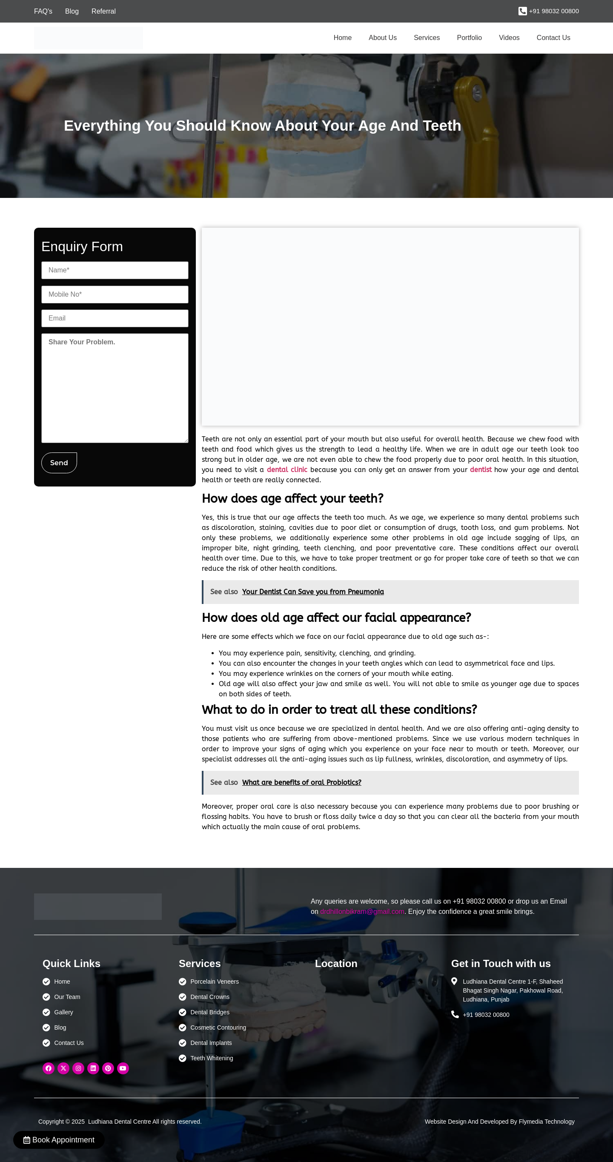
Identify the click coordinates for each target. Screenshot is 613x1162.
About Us (383, 37)
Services (427, 37)
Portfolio (469, 37)
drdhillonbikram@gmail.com (362, 911)
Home (343, 37)
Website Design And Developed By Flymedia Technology (500, 1121)
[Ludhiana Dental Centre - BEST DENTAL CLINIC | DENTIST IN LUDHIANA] (374, 1017)
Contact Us (553, 37)
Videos (509, 37)
